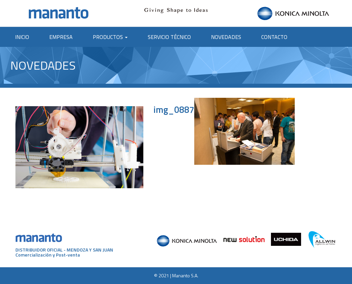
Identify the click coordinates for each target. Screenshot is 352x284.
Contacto (274, 37)
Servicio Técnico (169, 37)
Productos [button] (110, 37)
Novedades (226, 37)
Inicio (22, 37)
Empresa (61, 37)
